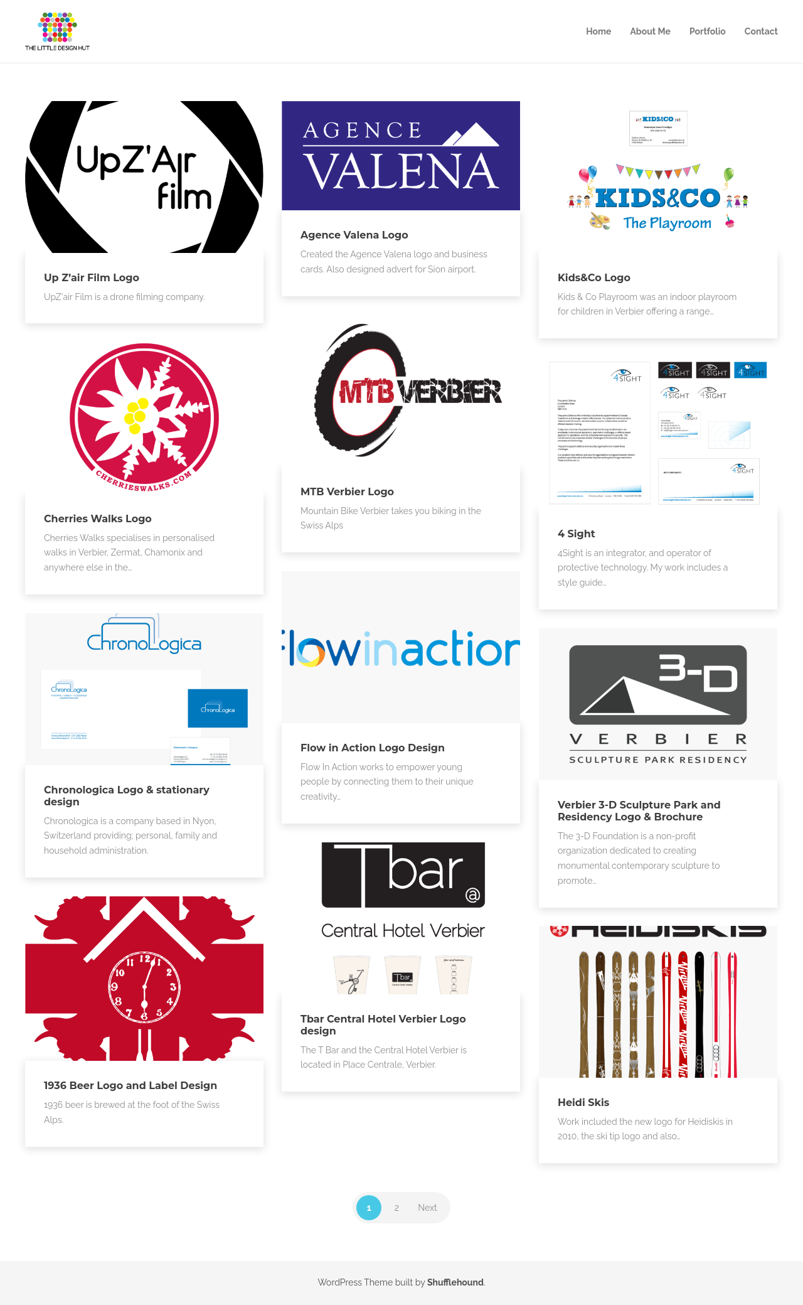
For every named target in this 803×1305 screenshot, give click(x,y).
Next (427, 1208)
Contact (761, 31)
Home (598, 31)
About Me (650, 31)
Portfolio (707, 31)
